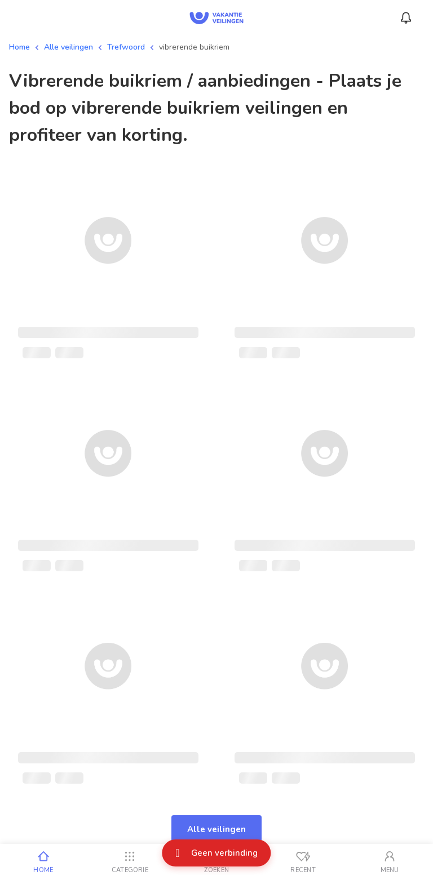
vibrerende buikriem (194, 47)
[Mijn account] (389, 862)
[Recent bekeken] (303, 862)
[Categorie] (130, 862)
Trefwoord (126, 47)
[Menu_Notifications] (406, 18)
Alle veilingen (68, 47)
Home (19, 47)
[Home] (43, 862)
